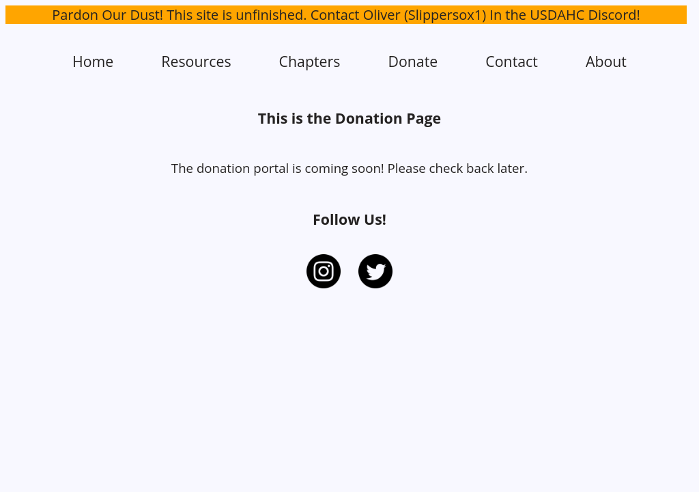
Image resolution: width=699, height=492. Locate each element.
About (606, 61)
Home (92, 61)
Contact (511, 61)
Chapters (310, 61)
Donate (413, 61)
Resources (196, 61)
